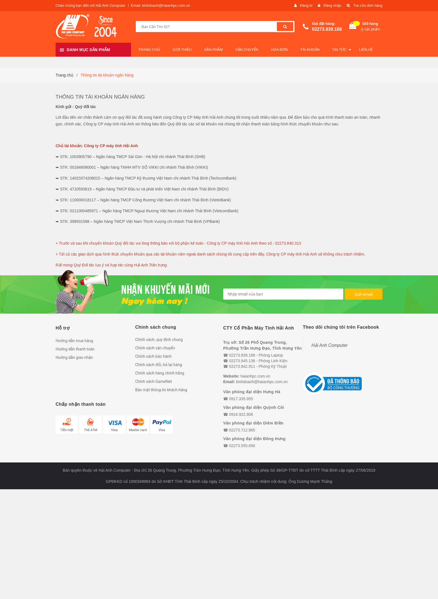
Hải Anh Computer (329, 345)
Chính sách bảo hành (153, 356)
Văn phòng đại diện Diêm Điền (253, 423)
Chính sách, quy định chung (159, 339)
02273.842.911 (242, 366)
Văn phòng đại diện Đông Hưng (254, 438)
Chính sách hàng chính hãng (159, 373)
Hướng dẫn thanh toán (75, 349)
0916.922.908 (241, 414)
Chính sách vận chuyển (155, 348)
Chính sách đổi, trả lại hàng (158, 364)
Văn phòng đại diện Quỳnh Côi (253, 407)
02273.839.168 (327, 29)
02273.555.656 (242, 445)
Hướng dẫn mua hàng (74, 340)
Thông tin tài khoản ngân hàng (100, 97)
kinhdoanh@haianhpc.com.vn (262, 382)
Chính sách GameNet (153, 381)
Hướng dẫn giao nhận (74, 357)
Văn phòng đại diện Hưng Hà (251, 392)
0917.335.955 (241, 399)
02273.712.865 (242, 430)
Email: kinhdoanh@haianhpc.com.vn (160, 5)
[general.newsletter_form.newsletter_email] (283, 294)
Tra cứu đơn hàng (367, 5)
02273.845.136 (242, 361)
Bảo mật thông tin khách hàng (161, 390)
